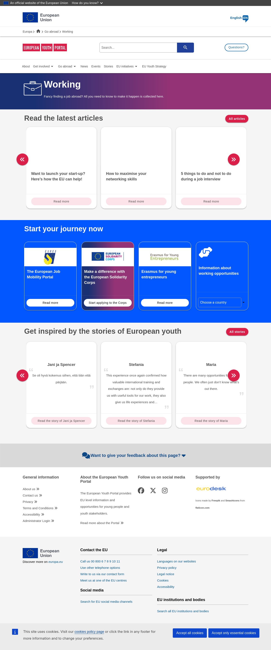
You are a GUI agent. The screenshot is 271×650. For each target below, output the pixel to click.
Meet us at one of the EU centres (103, 580)
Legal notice (165, 574)
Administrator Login (36, 521)
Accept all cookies (189, 633)
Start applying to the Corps (108, 302)
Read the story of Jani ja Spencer (61, 421)
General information (41, 477)
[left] (22, 159)
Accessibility (31, 514)
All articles (237, 118)
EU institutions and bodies (181, 600)
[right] (250, 159)
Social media (92, 590)
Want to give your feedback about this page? (134, 455)
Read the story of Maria (211, 421)
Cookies (163, 580)
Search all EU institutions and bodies (183, 611)
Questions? (236, 47)
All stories (237, 331)
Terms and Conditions (38, 508)
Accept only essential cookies (234, 633)
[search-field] (146, 48)
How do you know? (87, 3)
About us (29, 489)
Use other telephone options (100, 567)
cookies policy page (89, 631)
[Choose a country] (219, 302)
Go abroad (51, 31)
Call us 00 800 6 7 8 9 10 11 (100, 561)
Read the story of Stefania (136, 421)
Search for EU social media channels (106, 601)
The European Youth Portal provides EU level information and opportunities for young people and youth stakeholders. (105, 503)
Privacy (28, 502)
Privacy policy (167, 567)
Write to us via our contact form (102, 574)
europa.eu (55, 562)
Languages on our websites (176, 561)
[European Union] (41, 557)
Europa (27, 31)
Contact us (30, 495)
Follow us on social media (161, 477)
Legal (162, 550)
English (239, 17)
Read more (61, 201)
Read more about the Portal (99, 523)
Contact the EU (94, 550)
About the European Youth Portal (104, 479)
